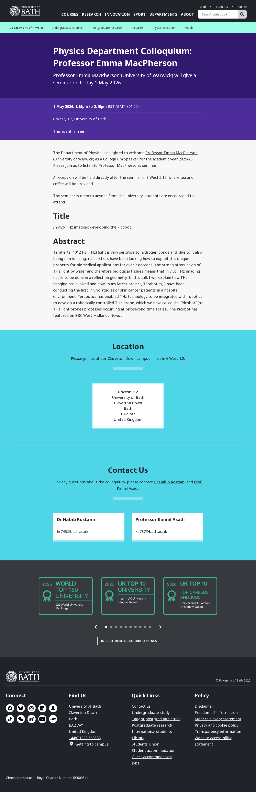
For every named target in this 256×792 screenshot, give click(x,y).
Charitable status (19, 777)
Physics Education (164, 28)
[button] (96, 627)
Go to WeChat (21, 719)
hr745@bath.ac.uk (72, 531)
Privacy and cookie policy (216, 725)
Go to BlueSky (21, 708)
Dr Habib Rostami (169, 481)
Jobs (135, 763)
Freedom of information (216, 712)
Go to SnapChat (53, 708)
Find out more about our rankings (128, 641)
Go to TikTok (10, 719)
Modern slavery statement (218, 718)
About (187, 14)
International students (152, 731)
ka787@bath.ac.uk (151, 531)
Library (138, 737)
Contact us (141, 706)
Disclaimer (204, 706)
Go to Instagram (31, 708)
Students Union (145, 744)
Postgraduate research (106, 28)
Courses (69, 14)
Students (222, 7)
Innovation (117, 14)
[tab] (106, 627)
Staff (203, 7)
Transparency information (218, 731)
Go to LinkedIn (42, 708)
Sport (139, 14)
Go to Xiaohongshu (53, 719)
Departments (163, 14)
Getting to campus (92, 744)
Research (91, 14)
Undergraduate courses (67, 28)
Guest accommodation (152, 756)
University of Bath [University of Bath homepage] (26, 11)
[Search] (242, 14)
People (188, 28)
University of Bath (24, 676)
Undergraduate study (151, 712)
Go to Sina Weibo (31, 719)
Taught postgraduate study (156, 718)
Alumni (242, 7)
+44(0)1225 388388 (85, 737)
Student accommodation (153, 750)
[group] (66, 596)
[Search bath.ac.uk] (218, 14)
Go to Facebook (10, 708)
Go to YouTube (42, 719)
